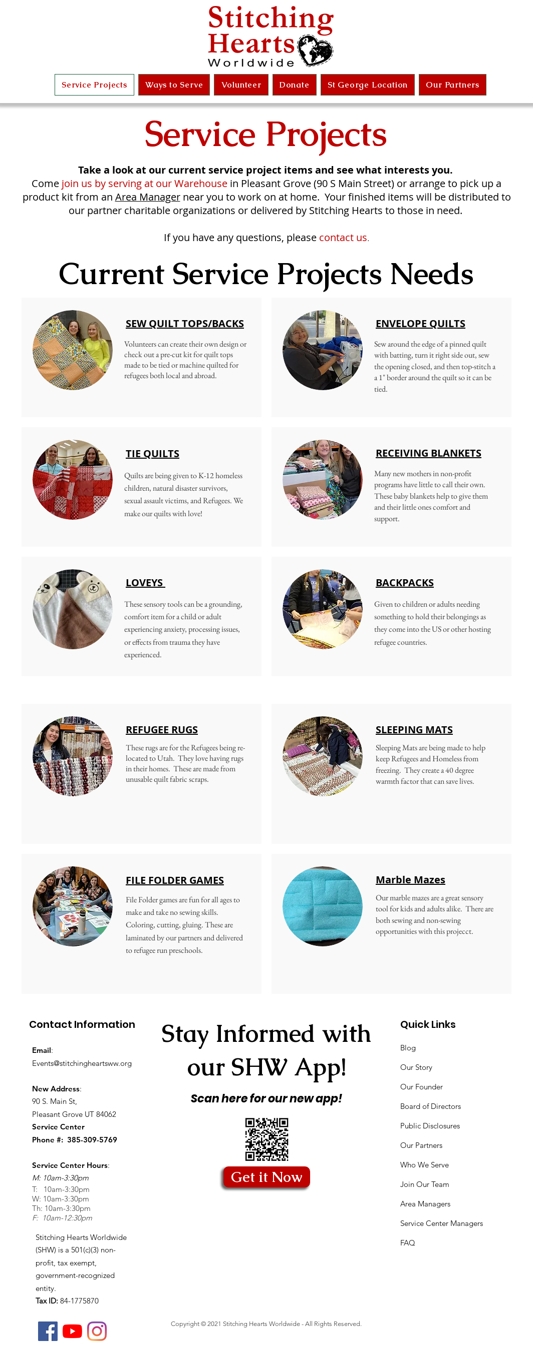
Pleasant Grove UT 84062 (74, 1114)
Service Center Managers (441, 1223)
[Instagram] (97, 1331)
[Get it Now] (266, 1176)
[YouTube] (72, 1331)
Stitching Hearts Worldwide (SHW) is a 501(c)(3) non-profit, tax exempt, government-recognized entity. (81, 1262)
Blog (408, 1047)
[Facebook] (48, 1331)
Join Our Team (424, 1184)
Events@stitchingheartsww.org (82, 1063)
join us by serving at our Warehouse (143, 183)
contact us (343, 237)
